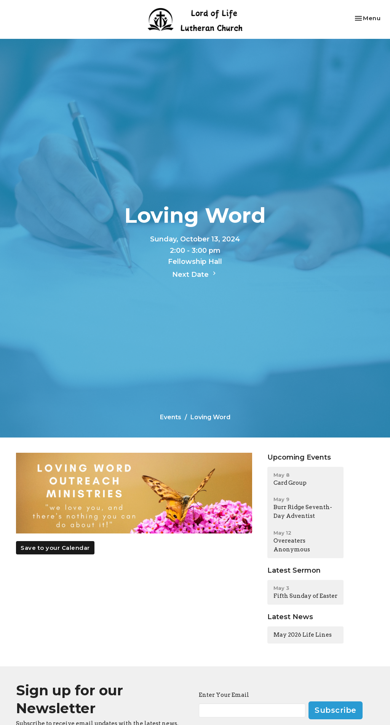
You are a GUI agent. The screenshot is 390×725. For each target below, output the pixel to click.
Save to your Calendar (55, 547)
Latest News (290, 617)
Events (170, 417)
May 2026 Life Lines (302, 634)
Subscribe (335, 710)
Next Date (195, 274)
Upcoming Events (299, 457)
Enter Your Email (224, 694)
